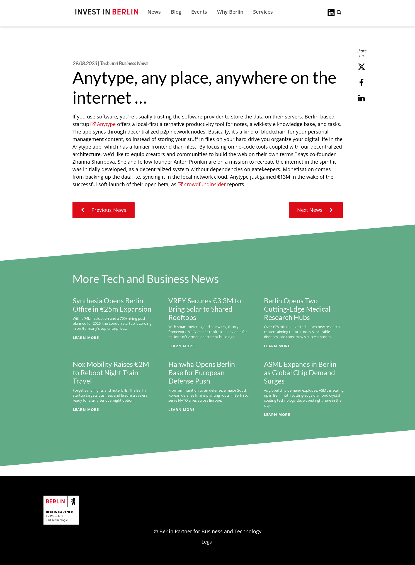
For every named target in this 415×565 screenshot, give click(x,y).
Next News (315, 210)
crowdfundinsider (202, 184)
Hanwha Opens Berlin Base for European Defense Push (201, 372)
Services (263, 11)
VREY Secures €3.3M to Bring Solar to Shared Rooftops (204, 308)
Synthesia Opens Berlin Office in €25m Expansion (112, 304)
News (154, 11)
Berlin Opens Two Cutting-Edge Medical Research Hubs (297, 308)
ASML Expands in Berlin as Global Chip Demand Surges (300, 372)
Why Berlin (230, 11)
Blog (176, 11)
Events (199, 11)
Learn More (86, 337)
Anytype (103, 124)
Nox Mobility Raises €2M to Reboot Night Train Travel (111, 372)
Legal (208, 541)
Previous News (103, 210)
